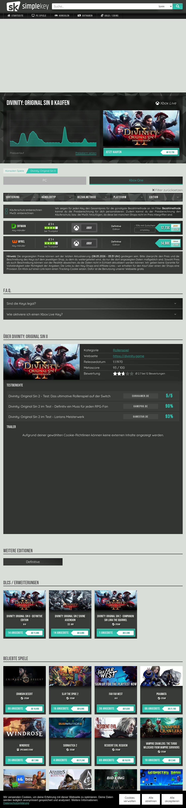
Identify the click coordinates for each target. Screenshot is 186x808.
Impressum (17, 786)
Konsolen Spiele (14, 97)
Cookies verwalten (130, 799)
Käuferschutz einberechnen (23, 136)
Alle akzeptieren (172, 799)
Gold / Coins (110, 15)
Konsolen (62, 15)
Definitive (33, 488)
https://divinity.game (128, 282)
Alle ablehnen (151, 799)
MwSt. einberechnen (19, 139)
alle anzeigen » (93, 749)
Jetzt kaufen (142, 78)
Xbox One (136, 107)
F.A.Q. (74, 786)
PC (45, 107)
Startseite (15, 15)
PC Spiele (39, 15)
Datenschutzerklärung (16, 803)
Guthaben (85, 15)
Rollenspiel (121, 276)
